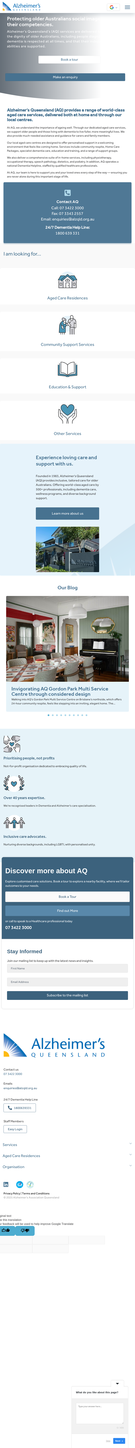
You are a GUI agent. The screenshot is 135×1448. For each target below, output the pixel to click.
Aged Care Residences (21, 1305)
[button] (48, 865)
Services (10, 1294)
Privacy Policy (12, 1343)
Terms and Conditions (36, 1343)
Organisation (13, 1316)
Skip (108, 1441)
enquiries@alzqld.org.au (73, 219)
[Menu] (127, 7)
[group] (67, 803)
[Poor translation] (25, 1380)
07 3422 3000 (72, 208)
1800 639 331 (67, 233)
